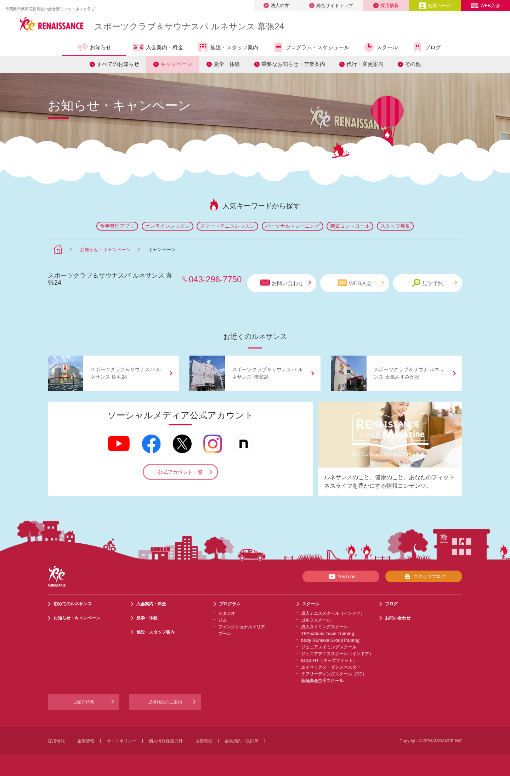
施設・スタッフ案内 (227, 47)
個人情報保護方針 (166, 740)
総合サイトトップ (331, 5)
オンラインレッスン (167, 226)
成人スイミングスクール (324, 626)
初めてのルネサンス (72, 603)
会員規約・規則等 (242, 740)
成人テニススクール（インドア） (333, 613)
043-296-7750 (215, 279)
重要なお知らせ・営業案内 (293, 64)
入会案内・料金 (158, 47)
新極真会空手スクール (322, 680)
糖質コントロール (350, 226)
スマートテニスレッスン (227, 226)
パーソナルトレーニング (292, 226)
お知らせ (94, 47)
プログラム (229, 603)
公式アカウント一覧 (180, 472)
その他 (413, 64)
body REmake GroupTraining (330, 640)
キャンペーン (176, 64)
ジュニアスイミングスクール (328, 647)
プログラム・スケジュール (310, 47)
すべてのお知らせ (118, 64)
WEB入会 (485, 5)
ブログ (426, 47)
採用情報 (386, 5)
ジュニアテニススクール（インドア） (337, 653)
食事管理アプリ (117, 226)
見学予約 (434, 282)
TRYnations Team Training (327, 633)
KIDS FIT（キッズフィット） (329, 660)
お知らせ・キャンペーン (105, 249)
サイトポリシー (121, 740)
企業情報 (85, 740)
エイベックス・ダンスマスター (331, 667)
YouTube (341, 576)
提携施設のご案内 (165, 701)
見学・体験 (227, 64)
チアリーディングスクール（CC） (334, 674)
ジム (222, 620)
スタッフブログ (424, 576)
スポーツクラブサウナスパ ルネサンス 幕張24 (189, 26)
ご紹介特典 (83, 701)
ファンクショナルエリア (241, 626)
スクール (380, 47)
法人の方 (276, 5)
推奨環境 (203, 740)
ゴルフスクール (316, 620)
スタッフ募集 (395, 226)
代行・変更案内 (365, 64)
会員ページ (435, 5)
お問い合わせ (285, 282)
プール (224, 633)
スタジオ (226, 613)
